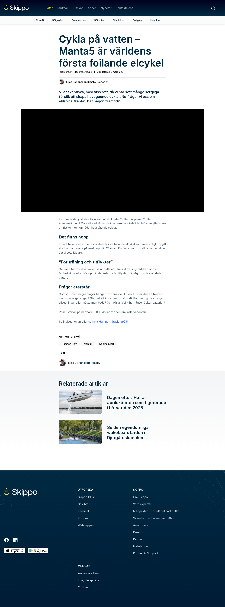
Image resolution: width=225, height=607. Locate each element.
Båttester (99, 20)
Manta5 (140, 223)
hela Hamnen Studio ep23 (109, 321)
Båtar (49, 8)
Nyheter (106, 8)
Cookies (83, 587)
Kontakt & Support (145, 553)
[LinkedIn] (15, 540)
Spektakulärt (106, 343)
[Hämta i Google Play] (38, 550)
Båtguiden (57, 20)
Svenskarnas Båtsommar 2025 (153, 518)
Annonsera (140, 525)
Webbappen (86, 525)
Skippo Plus (86, 497)
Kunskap (77, 8)
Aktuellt (40, 20)
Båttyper (137, 20)
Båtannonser (79, 20)
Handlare (155, 20)
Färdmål (62, 8)
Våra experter (142, 504)
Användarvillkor (88, 573)
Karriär (137, 539)
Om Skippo (140, 497)
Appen (92, 8)
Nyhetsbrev (141, 546)
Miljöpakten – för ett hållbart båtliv (156, 511)
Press (137, 532)
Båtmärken (118, 20)
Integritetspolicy (88, 580)
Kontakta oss (124, 8)
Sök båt (83, 504)
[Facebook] (6, 540)
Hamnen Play (69, 343)
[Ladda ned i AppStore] (14, 550)
